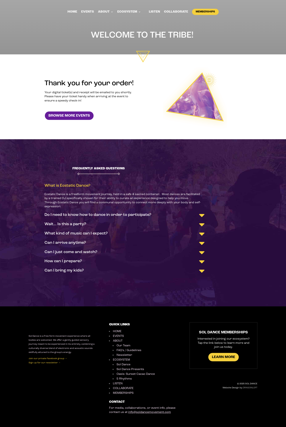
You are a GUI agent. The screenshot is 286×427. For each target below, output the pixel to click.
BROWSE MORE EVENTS (69, 116)
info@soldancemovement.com (149, 412)
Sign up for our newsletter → (45, 363)
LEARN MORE (223, 357)
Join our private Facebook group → (48, 358)
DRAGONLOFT (250, 388)
